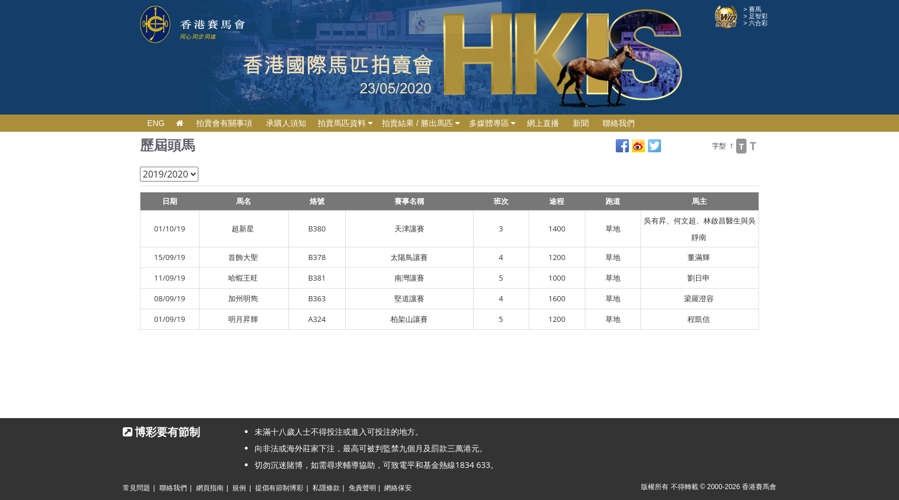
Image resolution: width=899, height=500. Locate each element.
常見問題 (136, 488)
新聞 (581, 123)
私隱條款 (326, 488)
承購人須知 (286, 123)
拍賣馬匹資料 (345, 123)
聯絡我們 (619, 123)
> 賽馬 (752, 9)
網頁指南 (210, 488)
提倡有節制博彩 (279, 488)
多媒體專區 (492, 123)
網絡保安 (398, 488)
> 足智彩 (756, 16)
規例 (239, 488)
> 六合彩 (756, 22)
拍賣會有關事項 (224, 123)
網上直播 (543, 123)
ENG (156, 123)
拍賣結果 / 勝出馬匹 (421, 123)
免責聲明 (362, 488)
